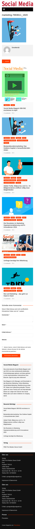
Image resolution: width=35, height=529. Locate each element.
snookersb (7, 113)
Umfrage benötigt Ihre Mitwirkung (15, 260)
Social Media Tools (22, 180)
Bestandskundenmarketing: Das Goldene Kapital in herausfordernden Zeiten (17, 148)
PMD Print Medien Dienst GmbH (13, 447)
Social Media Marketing (9, 140)
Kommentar (5, 315)
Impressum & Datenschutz (9, 480)
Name (4, 324)
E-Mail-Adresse (6, 332)
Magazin (18, 138)
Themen (6, 143)
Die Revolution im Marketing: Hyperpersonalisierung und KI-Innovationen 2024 (14, 225)
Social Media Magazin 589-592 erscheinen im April (17, 409)
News (12, 105)
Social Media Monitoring (10, 257)
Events (13, 254)
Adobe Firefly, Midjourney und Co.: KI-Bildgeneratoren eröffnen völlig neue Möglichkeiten (17, 188)
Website (4, 339)
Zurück (7, 61)
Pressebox (5, 518)
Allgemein (6, 105)
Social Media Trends (22, 140)
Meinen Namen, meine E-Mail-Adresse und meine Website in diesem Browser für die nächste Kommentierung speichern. (16, 349)
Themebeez (17, 525)
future (12, 138)
